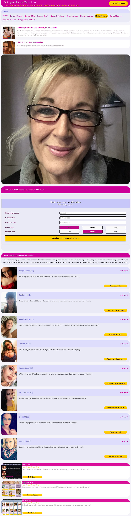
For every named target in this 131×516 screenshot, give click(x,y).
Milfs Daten (32, 477)
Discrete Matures (86, 16)
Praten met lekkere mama (115, 310)
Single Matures (72, 16)
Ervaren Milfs (30, 16)
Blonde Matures (115, 16)
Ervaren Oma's (42, 16)
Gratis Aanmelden (118, 3)
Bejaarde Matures (57, 16)
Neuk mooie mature (115, 335)
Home (5, 16)
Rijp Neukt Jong (32, 495)
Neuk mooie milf (115, 432)
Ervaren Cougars (9, 20)
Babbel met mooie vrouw (115, 408)
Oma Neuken (32, 513)
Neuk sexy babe (115, 286)
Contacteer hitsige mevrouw (115, 383)
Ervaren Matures (16, 16)
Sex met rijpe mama (116, 456)
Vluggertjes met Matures (27, 20)
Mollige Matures (101, 16)
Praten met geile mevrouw (115, 359)
